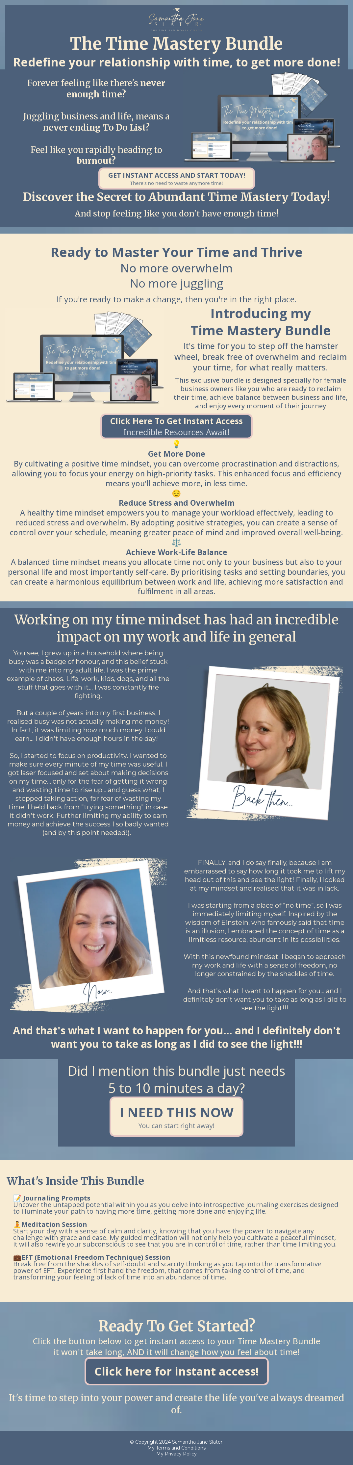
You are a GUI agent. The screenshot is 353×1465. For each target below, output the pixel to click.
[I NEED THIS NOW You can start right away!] (176, 1117)
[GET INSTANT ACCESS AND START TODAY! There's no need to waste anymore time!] (176, 179)
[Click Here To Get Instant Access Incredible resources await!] (176, 426)
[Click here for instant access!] (177, 1371)
